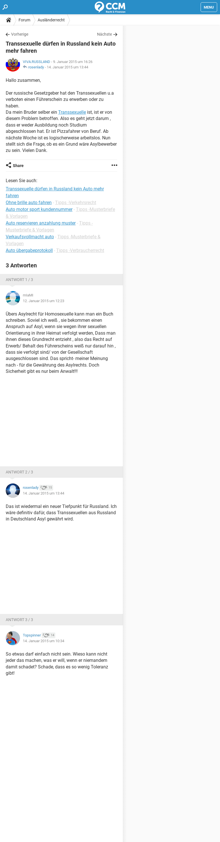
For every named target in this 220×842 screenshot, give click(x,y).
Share (18, 165)
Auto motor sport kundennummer (39, 209)
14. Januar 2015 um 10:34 (43, 641)
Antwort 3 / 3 (19, 619)
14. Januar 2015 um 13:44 (67, 67)
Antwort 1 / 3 (19, 279)
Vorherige (19, 34)
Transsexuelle (72, 112)
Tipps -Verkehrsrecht (75, 202)
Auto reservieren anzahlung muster (41, 223)
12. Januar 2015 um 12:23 (43, 301)
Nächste (104, 34)
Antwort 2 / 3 (19, 472)
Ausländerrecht (51, 20)
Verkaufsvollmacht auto (30, 236)
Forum (24, 20)
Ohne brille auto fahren (29, 202)
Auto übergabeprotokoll (29, 250)
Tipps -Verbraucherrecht (80, 250)
